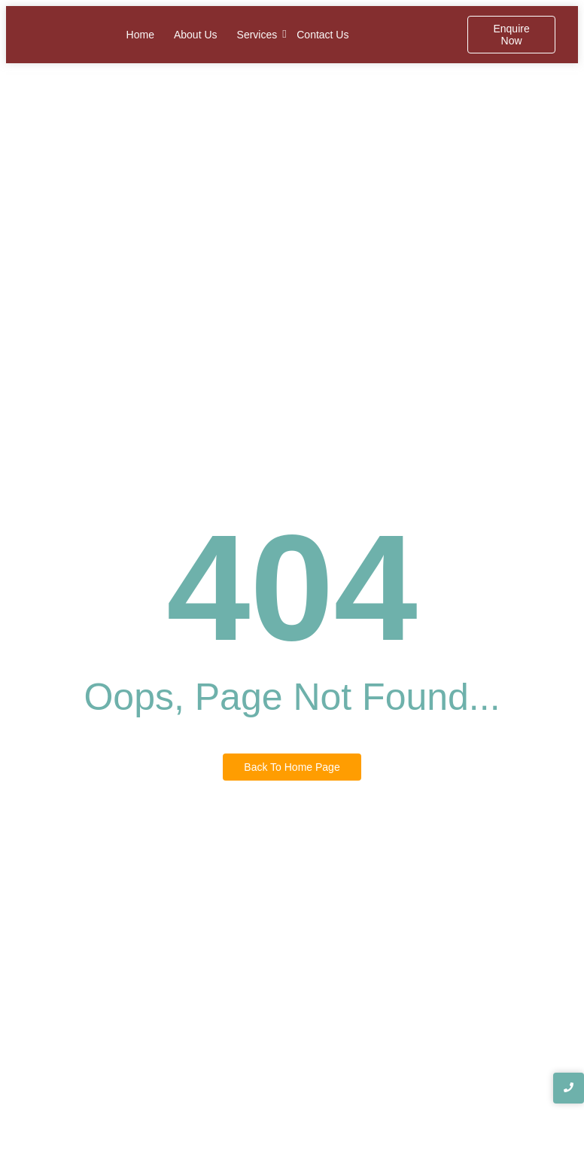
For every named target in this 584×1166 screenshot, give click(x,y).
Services (257, 34)
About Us (195, 35)
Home (140, 35)
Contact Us (322, 35)
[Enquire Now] (511, 34)
